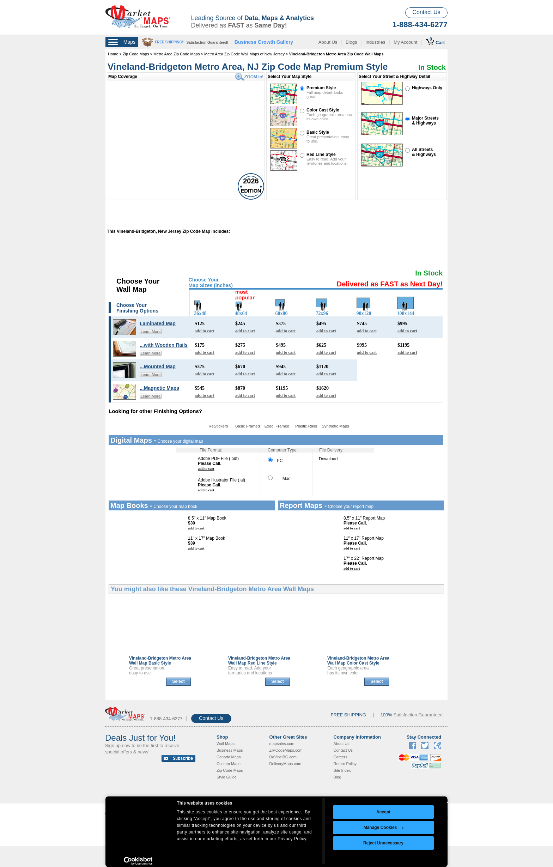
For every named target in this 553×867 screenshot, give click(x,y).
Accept (383, 812)
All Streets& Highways (424, 152)
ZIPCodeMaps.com (286, 750)
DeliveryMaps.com (285, 764)
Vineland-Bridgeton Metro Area (160, 661)
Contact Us (426, 12)
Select (178, 681)
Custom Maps (229, 764)
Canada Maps (229, 757)
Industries (375, 42)
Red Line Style (321, 154)
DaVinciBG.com (283, 757)
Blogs (351, 42)
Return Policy (345, 764)
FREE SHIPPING (348, 714)
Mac (279, 478)
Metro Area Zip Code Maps (176, 54)
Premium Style (321, 87)
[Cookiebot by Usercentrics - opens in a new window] (138, 861)
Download (328, 458)
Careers (340, 757)
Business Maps (230, 750)
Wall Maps (226, 743)
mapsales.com (281, 743)
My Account (405, 42)
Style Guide (227, 777)
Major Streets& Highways (425, 121)
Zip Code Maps (136, 54)
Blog (337, 777)
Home (113, 54)
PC (275, 460)
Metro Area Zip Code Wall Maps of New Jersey (244, 54)
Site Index (342, 770)
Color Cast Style (322, 110)
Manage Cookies (384, 827)
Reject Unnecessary (383, 843)
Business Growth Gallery (264, 42)
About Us (327, 42)
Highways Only (427, 87)
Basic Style (317, 132)
